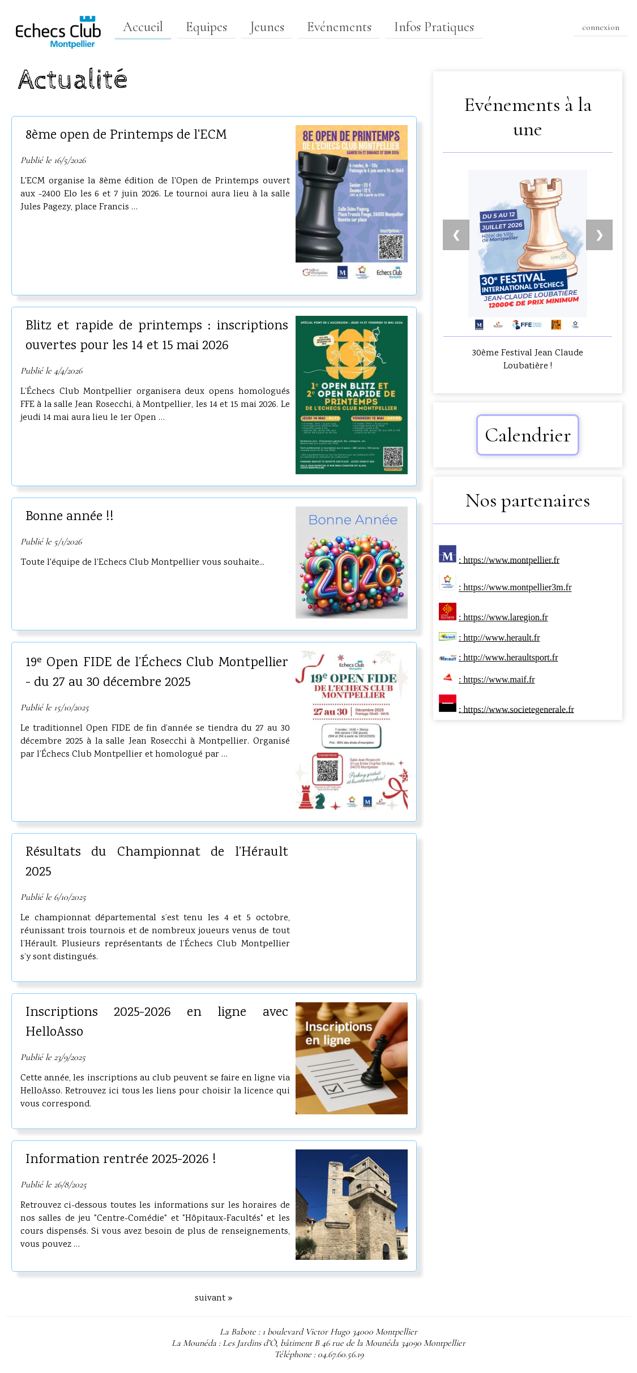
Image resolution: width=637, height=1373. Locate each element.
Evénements (339, 27)
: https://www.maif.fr (497, 679)
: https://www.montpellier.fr (509, 559)
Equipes (206, 27)
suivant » (214, 1298)
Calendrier (528, 435)
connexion (600, 27)
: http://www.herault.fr (499, 637)
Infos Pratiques (434, 27)
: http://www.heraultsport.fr (508, 657)
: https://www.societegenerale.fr (516, 709)
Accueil (143, 27)
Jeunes (267, 27)
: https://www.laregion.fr (503, 617)
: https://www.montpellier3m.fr (515, 588)
